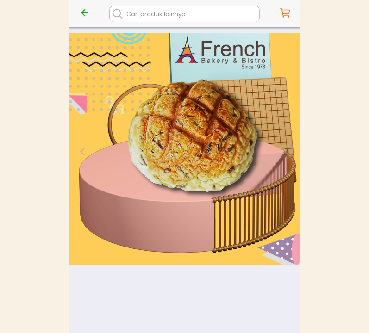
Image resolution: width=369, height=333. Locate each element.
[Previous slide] (83, 152)
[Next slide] (287, 152)
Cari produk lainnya (156, 14)
